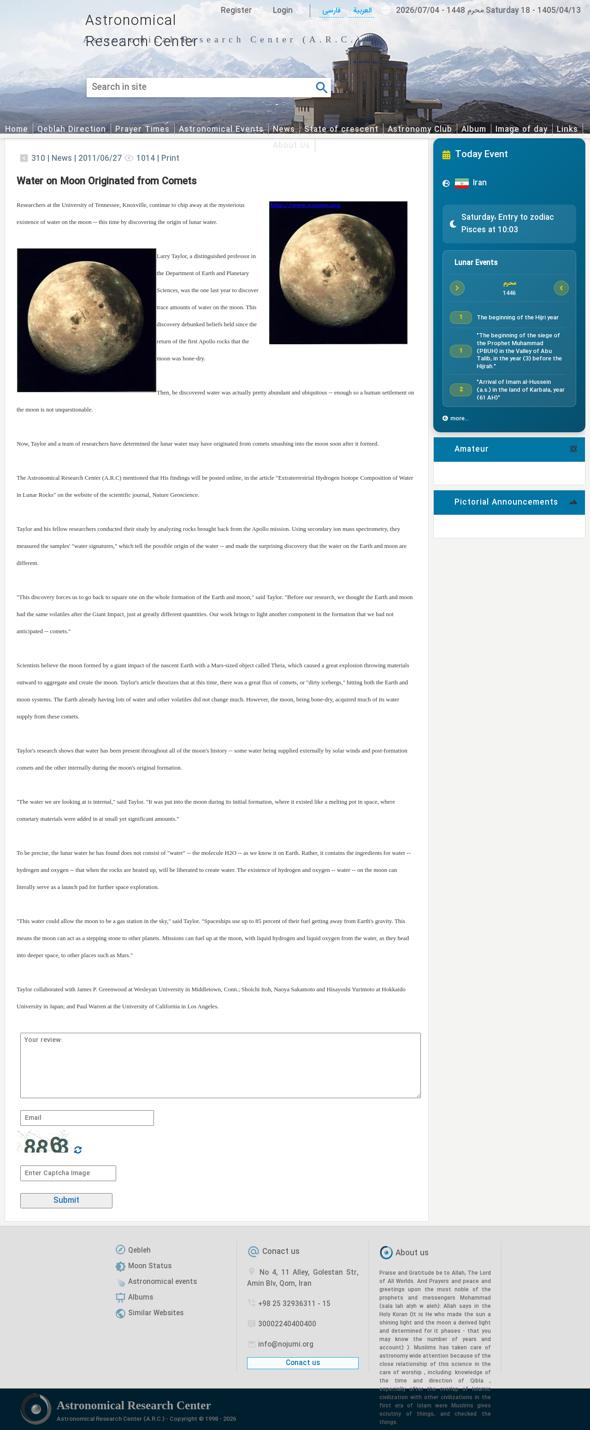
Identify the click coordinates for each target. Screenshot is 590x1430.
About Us (291, 146)
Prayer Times (142, 130)
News (284, 130)
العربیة (361, 11)
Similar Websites (155, 1313)
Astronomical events (162, 1282)
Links (567, 130)
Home (16, 130)
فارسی (331, 11)
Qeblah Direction (71, 130)
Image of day (522, 130)
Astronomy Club (420, 130)
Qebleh (139, 1250)
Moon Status (149, 1266)
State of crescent (341, 130)
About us (412, 1254)
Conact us (281, 1252)
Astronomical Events (221, 130)
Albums (140, 1297)
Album (473, 130)
